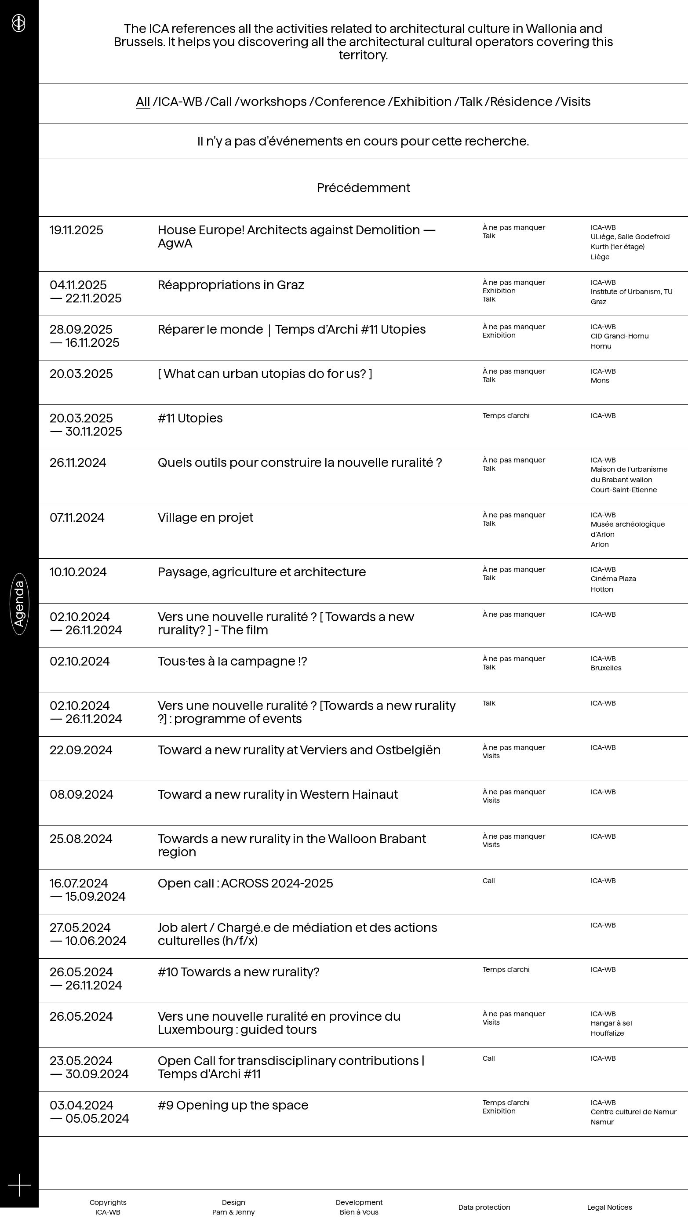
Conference (350, 101)
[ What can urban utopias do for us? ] (265, 373)
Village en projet (205, 517)
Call (221, 101)
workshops (273, 101)
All (143, 101)
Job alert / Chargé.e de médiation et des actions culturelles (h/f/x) (297, 934)
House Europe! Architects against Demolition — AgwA (297, 236)
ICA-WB (180, 101)
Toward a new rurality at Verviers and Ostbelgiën (299, 750)
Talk (471, 101)
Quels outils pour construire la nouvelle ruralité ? (300, 462)
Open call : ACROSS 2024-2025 (245, 883)
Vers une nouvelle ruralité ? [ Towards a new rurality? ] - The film (286, 623)
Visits (576, 101)
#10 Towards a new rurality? (239, 972)
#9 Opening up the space (233, 1105)
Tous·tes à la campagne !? (232, 661)
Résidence (521, 101)
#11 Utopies (190, 418)
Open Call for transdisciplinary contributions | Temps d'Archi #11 (291, 1067)
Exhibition (422, 101)
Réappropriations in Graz (231, 284)
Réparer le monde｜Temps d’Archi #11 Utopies (292, 329)
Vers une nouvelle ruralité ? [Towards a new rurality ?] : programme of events (306, 712)
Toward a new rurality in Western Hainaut (278, 794)
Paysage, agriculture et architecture (262, 571)
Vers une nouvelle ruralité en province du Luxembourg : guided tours (279, 1023)
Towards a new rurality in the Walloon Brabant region (292, 845)
